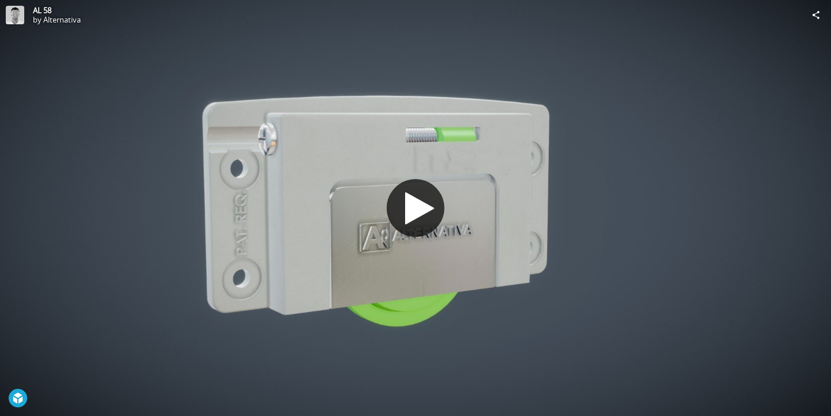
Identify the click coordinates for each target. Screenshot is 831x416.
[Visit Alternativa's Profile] (15, 15)
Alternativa (62, 19)
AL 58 (42, 10)
